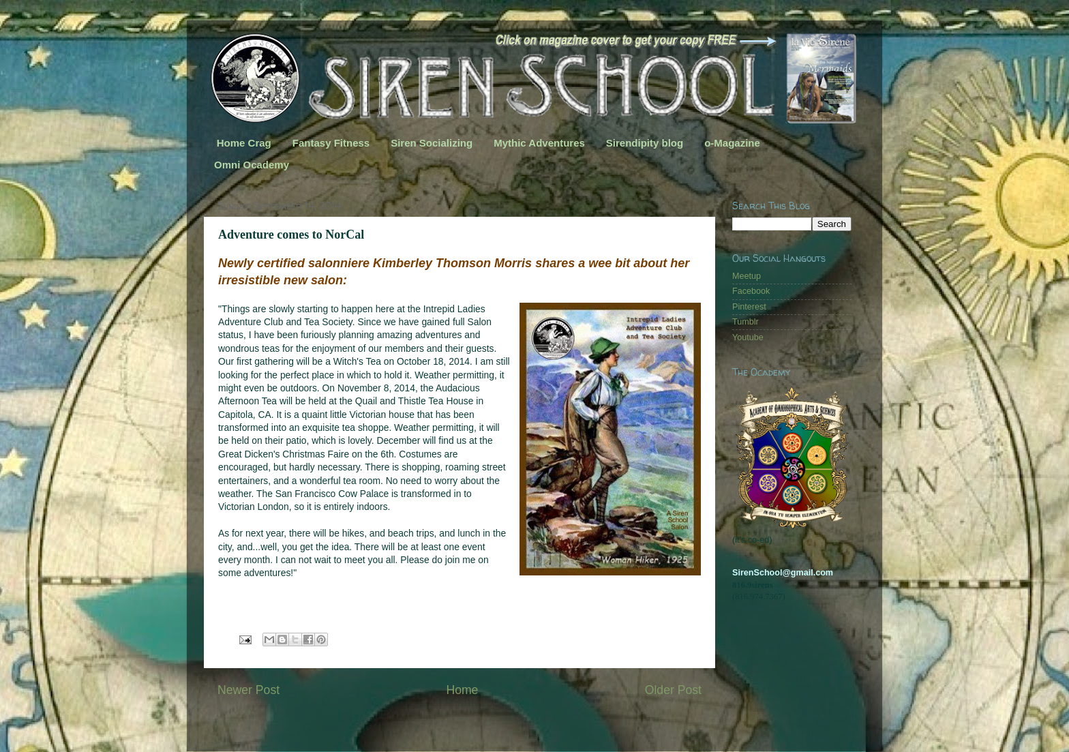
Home (462, 690)
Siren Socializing (431, 143)
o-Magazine (732, 143)
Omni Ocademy (251, 164)
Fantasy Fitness (331, 143)
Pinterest (749, 307)
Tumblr (745, 322)
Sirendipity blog (644, 143)
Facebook (751, 291)
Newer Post (248, 690)
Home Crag (244, 143)
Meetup (746, 276)
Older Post (673, 690)
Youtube (748, 337)
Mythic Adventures (539, 143)
